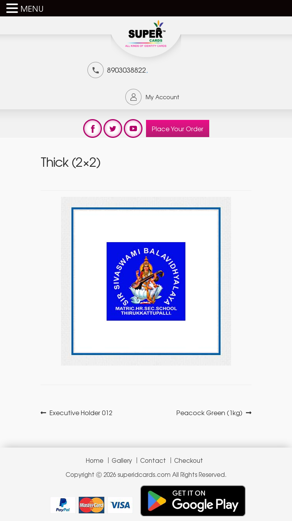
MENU (32, 8)
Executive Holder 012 (80, 413)
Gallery (122, 460)
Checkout (188, 460)
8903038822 (126, 69)
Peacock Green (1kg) (209, 413)
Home (94, 460)
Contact (153, 460)
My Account (162, 97)
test (92, 128)
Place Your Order (177, 128)
